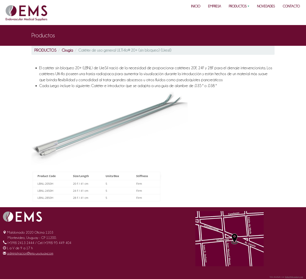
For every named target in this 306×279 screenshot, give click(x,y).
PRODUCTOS (239, 7)
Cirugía (67, 50)
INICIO (195, 6)
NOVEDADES (266, 6)
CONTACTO (291, 6)
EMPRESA (214, 6)
